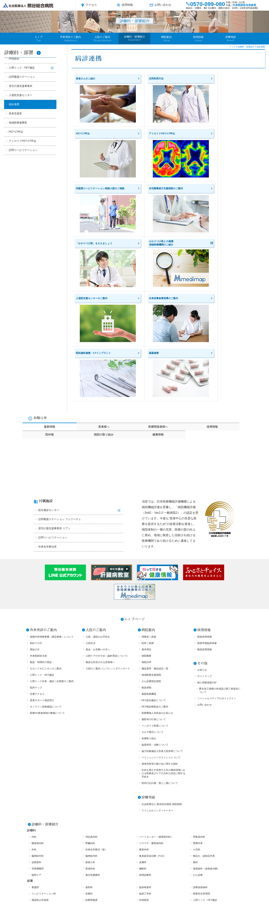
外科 (34, 751)
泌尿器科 (36, 764)
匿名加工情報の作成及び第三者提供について (219, 592)
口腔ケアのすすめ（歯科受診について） (107, 558)
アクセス (89, 5)
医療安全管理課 (201, 795)
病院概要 (146, 558)
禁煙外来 (198, 745)
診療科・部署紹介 (134, 38)
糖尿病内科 (38, 745)
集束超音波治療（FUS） (152, 758)
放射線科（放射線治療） (206, 770)
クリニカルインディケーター (157, 712)
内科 (34, 739)
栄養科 (89, 795)
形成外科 (90, 770)
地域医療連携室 (18, 122)
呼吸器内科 (199, 739)
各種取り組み (149, 640)
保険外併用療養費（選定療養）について (52, 538)
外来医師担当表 (38, 558)
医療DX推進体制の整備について (47, 615)
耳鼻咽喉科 (38, 770)
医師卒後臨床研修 (207, 545)
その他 (202, 565)
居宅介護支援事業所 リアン (54, 430)
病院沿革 (146, 564)
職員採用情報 (204, 551)
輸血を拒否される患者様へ (100, 564)
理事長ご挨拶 (149, 538)
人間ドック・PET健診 (22, 67)
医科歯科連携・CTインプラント (49, 814)
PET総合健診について (154, 602)
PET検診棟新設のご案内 (155, 608)
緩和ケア (36, 777)
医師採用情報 (204, 538)
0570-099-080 (205, 3)
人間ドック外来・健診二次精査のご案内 (52, 583)
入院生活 (90, 545)
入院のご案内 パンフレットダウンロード (108, 570)
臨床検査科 (145, 789)
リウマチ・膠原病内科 (151, 745)
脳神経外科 (38, 758)
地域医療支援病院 (151, 577)
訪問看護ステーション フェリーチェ (59, 421)
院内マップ (36, 589)
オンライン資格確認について (45, 608)
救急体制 (146, 589)
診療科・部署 (22, 52)
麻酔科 (142, 770)
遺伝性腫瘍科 (92, 777)
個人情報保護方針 (207, 584)
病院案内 (166, 38)
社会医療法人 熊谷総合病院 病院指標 (162, 706)
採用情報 (125, 5)
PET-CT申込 (16, 131)
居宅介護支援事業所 (20, 85)
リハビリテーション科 (44, 795)
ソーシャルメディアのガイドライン (216, 600)
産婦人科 (90, 764)
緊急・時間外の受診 (41, 564)
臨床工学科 (145, 795)
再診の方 (35, 551)
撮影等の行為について (154, 621)
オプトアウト (205, 888)
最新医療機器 (149, 596)
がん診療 (198, 777)
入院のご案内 (102, 38)
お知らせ (202, 572)
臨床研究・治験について (155, 646)
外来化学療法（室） (96, 751)
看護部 (35, 789)
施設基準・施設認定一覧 (155, 570)
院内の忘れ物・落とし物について (160, 685)
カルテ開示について (152, 634)
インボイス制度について (155, 627)
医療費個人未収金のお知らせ (157, 615)
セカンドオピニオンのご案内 (45, 570)
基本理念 (146, 551)
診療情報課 (91, 802)
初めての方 (36, 545)
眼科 (195, 764)
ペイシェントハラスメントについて (161, 659)
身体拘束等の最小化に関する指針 (160, 666)
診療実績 (230, 38)
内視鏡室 (14, 58)
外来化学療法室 (47, 448)
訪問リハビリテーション (23, 150)
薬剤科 (89, 789)
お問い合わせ (160, 5)
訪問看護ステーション (22, 76)
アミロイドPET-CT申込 (22, 140)
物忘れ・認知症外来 (204, 758)
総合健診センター (48, 412)
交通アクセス (37, 596)
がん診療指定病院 (151, 583)
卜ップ (38, 38)
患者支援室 (15, 113)
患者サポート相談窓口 (42, 602)
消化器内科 (91, 739)
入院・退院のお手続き (98, 538)
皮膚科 (142, 764)
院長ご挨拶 (148, 545)
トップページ (134, 521)
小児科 (196, 751)
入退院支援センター (20, 95)
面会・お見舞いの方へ (98, 551)
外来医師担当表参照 (244, 5)
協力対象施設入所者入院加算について (162, 653)
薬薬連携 (90, 814)
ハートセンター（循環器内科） (156, 739)
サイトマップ (204, 578)
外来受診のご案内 (70, 38)
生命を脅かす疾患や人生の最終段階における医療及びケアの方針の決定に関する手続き (163, 675)
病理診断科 (145, 777)
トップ (232, 47)
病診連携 (14, 104)
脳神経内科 (91, 758)
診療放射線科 (200, 789)
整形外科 (144, 751)
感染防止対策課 (40, 802)
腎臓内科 (90, 745)
